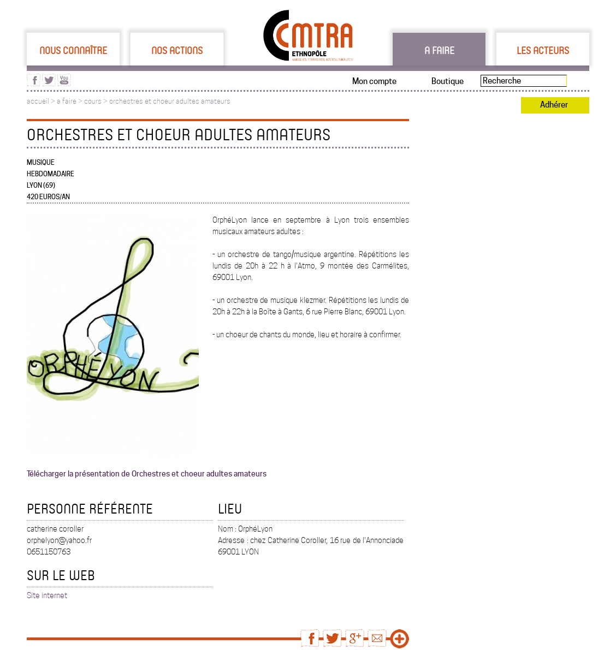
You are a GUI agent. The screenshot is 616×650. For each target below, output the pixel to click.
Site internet (47, 595)
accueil (38, 101)
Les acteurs (543, 50)
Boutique (447, 81)
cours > (96, 101)
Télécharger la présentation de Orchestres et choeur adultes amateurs (146, 473)
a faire (66, 101)
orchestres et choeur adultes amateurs (169, 101)
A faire (439, 50)
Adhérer (554, 105)
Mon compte (374, 81)
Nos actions (177, 50)
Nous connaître (73, 50)
